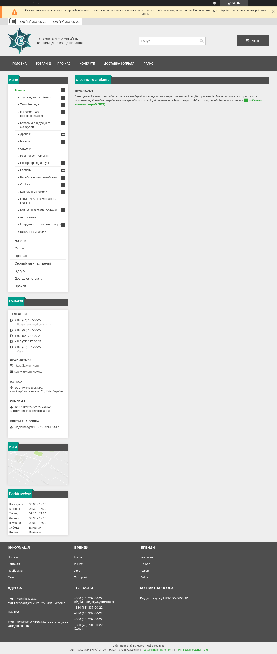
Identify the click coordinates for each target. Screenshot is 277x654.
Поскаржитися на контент (157, 649)
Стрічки (25, 184)
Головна (19, 63)
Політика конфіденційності (192, 649)
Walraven (147, 557)
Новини (20, 240)
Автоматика (28, 217)
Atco (77, 570)
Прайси (20, 286)
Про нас (64, 63)
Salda (144, 577)
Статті (19, 248)
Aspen (145, 570)
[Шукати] (202, 41)
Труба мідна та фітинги (35, 97)
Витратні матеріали (33, 231)
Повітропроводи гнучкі (35, 163)
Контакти (87, 63)
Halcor (78, 557)
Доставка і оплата (119, 63)
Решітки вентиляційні (34, 155)
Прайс (148, 63)
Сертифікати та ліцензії (33, 263)
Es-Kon (145, 564)
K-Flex (78, 564)
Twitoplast (80, 577)
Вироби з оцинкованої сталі (38, 177)
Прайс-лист (15, 570)
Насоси (25, 141)
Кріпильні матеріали (33, 191)
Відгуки (20, 271)
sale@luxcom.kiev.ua (28, 371)
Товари (42, 63)
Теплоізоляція (29, 104)
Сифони (25, 148)
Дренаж (25, 134)
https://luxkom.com (27, 365)
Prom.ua (159, 645)
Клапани (25, 170)
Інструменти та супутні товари (40, 224)
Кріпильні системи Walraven (39, 210)
